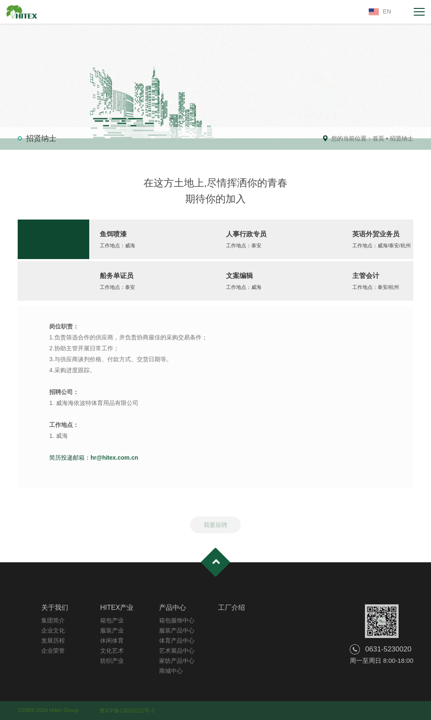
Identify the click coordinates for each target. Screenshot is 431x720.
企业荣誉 (53, 650)
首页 (378, 138)
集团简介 (53, 620)
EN (387, 11)
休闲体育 (112, 640)
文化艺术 (112, 650)
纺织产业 (112, 660)
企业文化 (53, 630)
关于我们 (54, 607)
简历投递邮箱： (69, 457)
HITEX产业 (116, 607)
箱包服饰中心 (176, 620)
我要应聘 (215, 527)
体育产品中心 (176, 640)
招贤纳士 (401, 138)
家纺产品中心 (176, 660)
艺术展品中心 (176, 650)
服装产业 (112, 630)
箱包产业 (112, 620)
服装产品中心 (176, 630)
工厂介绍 (231, 607)
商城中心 (171, 670)
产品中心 (172, 607)
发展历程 (53, 640)
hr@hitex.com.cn (114, 457)
